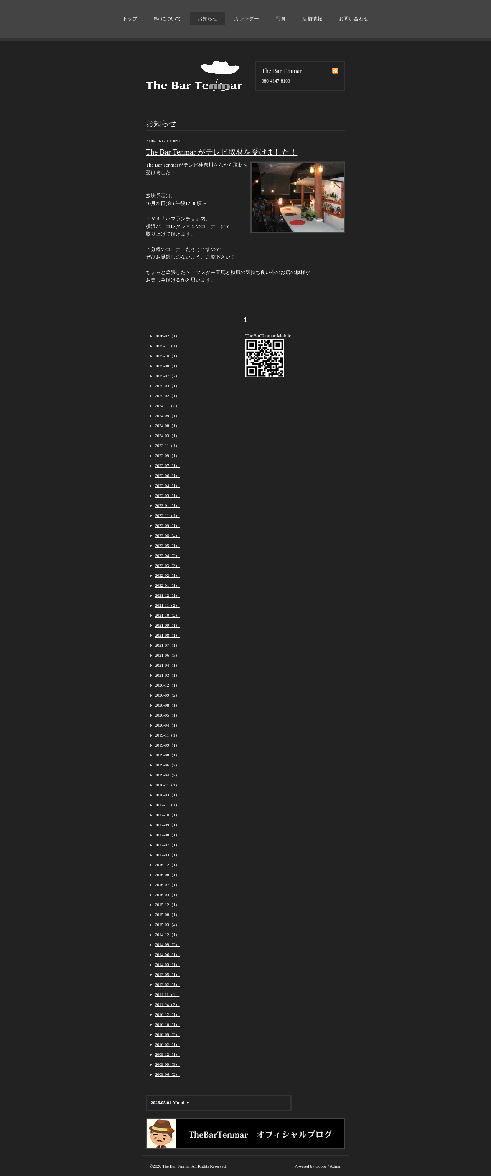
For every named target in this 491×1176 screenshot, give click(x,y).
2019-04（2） (167, 775)
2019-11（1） (167, 735)
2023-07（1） (167, 465)
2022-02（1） (167, 575)
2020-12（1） (167, 685)
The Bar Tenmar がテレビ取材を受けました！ (221, 152)
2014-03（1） (167, 964)
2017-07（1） (167, 844)
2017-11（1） (167, 805)
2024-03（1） (167, 435)
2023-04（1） (167, 485)
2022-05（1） (167, 545)
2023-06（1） (167, 475)
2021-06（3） (167, 655)
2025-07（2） (167, 375)
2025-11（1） (167, 346)
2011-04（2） (167, 1004)
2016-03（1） (167, 894)
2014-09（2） (167, 944)
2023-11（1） (167, 445)
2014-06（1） (167, 954)
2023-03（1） (167, 495)
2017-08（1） (167, 834)
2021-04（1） (167, 665)
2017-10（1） (167, 815)
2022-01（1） (167, 585)
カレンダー (246, 18)
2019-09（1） (167, 745)
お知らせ (207, 18)
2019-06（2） (167, 765)
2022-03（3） (167, 565)
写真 (281, 18)
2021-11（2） (167, 605)
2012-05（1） (167, 974)
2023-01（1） (167, 505)
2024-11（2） (167, 405)
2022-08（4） (167, 535)
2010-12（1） (167, 1014)
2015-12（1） (167, 904)
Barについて (167, 18)
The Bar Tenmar (175, 1166)
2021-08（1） (167, 635)
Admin (335, 1166)
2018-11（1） (167, 785)
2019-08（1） (167, 755)
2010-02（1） (167, 1044)
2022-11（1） (167, 515)
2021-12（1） (167, 595)
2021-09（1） (167, 625)
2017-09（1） (167, 825)
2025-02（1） (167, 395)
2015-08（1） (167, 914)
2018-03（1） (167, 795)
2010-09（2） (167, 1034)
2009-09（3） (167, 1064)
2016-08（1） (167, 874)
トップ (129, 18)
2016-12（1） (167, 864)
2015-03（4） (167, 924)
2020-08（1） (167, 705)
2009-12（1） (167, 1054)
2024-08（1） (167, 425)
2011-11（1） (167, 994)
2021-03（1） (167, 675)
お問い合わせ (354, 18)
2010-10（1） (167, 1024)
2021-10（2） (167, 615)
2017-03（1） (167, 854)
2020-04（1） (167, 725)
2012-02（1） (167, 984)
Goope (320, 1166)
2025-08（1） (167, 365)
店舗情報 (312, 18)
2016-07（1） (167, 884)
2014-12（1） (167, 934)
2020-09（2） (167, 695)
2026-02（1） (167, 336)
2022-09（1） (167, 525)
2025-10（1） (167, 355)
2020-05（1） (167, 715)
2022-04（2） (167, 555)
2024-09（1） (167, 415)
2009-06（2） (167, 1074)
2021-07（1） (167, 645)
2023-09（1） (167, 455)
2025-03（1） (167, 385)
